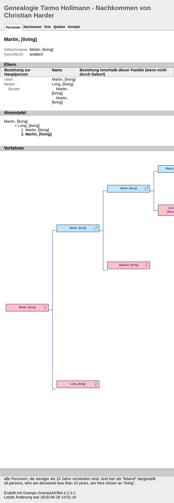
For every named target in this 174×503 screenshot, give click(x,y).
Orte (47, 27)
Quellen (59, 27)
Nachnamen (32, 27)
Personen (13, 27)
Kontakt (74, 27)
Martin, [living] (64, 79)
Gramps (30, 493)
